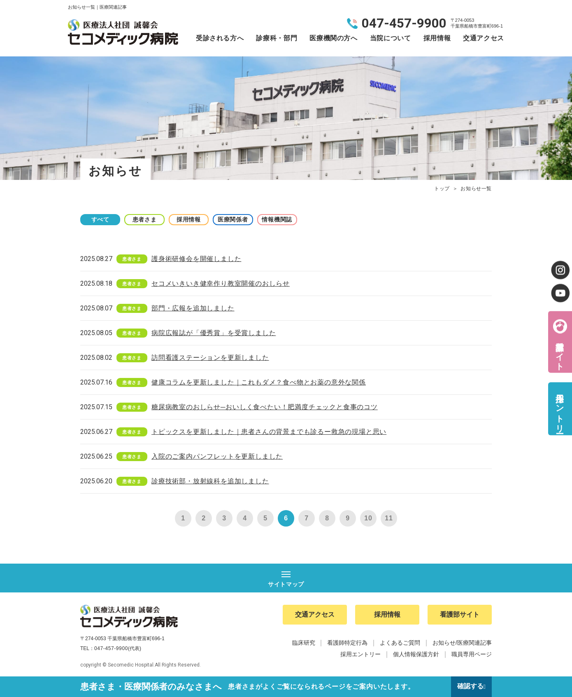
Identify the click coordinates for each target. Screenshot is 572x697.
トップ (442, 188)
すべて (101, 219)
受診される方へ (220, 38)
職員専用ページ (471, 654)
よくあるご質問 (400, 643)
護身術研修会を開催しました (196, 258)
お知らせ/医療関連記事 (462, 643)
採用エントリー (559, 408)
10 (368, 518)
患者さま (146, 219)
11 (389, 518)
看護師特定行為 (347, 643)
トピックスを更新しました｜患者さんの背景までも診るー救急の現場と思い (268, 431)
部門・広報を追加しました (193, 308)
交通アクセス (483, 38)
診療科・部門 (276, 38)
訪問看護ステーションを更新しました (210, 357)
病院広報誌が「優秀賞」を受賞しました (213, 332)
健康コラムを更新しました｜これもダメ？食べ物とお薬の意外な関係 (258, 382)
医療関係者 (236, 219)
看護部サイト (559, 351)
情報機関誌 (282, 219)
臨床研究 (303, 643)
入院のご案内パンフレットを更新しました (217, 456)
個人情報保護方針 (416, 654)
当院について (390, 38)
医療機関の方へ (333, 38)
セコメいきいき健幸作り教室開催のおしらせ (220, 283)
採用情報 (437, 38)
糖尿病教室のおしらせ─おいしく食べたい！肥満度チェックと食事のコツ (264, 406)
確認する (470, 686)
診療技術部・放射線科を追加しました (210, 481)
